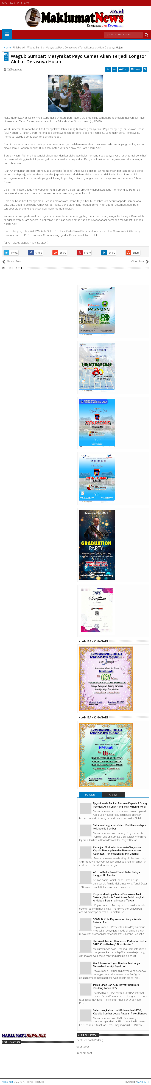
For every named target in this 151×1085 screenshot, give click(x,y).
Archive (113, 794)
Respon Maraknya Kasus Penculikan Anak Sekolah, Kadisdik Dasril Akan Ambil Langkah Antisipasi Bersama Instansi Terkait (118, 897)
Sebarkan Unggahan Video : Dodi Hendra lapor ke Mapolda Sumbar (119, 827)
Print (123, 69)
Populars (90, 794)
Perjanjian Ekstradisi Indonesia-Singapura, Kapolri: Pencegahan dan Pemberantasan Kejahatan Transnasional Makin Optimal (117, 850)
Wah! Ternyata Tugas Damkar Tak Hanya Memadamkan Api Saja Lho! (116, 965)
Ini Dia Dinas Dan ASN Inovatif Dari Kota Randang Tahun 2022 (116, 986)
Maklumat (7, 1081)
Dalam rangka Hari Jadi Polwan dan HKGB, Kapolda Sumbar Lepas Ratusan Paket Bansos (120, 1012)
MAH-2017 (143, 1081)
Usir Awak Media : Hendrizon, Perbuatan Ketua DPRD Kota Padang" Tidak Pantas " (120, 943)
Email (135, 69)
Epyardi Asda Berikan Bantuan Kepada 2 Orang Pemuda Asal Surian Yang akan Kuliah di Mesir (120, 805)
